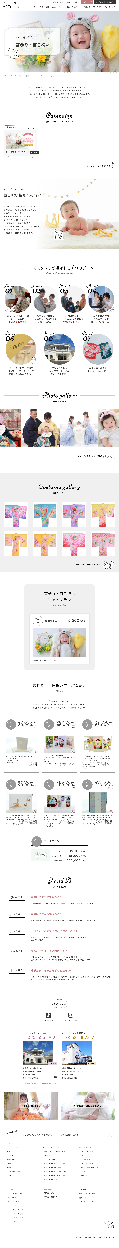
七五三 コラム (13, 1221)
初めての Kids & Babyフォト (54, 1151)
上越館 (9, 1163)
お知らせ (87, 7)
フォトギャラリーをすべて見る (90, 456)
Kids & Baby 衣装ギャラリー (54, 1175)
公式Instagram (70, 1017)
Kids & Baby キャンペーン (53, 1167)
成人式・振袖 (58, 2)
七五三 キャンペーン (15, 1209)
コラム (67, 2)
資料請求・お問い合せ (87, 1193)
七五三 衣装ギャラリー (16, 1217)
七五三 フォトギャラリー (17, 1213)
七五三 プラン (13, 1205)
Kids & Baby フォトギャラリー (55, 1171)
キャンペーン (76, 7)
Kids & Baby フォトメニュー (54, 1163)
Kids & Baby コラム (51, 1179)
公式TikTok (48, 1017)
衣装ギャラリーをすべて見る (89, 564)
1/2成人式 (84, 1175)
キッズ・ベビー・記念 (41, 7)
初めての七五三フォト (16, 1193)
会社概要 (75, 2)
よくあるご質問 (50, 1159)
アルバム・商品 (64, 7)
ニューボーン (85, 1159)
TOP (8, 1143)
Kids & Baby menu (86, 1147)
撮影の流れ (48, 1155)
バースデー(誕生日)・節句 (89, 1167)
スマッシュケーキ (86, 1163)
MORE (53, 1063)
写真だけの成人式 (50, 1197)
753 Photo (11, 1189)
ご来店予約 (83, 1189)
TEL (39, 1038)
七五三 (54, 7)
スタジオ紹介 (97, 7)
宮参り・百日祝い (86, 1151)
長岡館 (9, 1167)
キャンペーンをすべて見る (99, 166)
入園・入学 (84, 1171)
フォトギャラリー (110, 7)
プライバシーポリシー (87, 1201)
